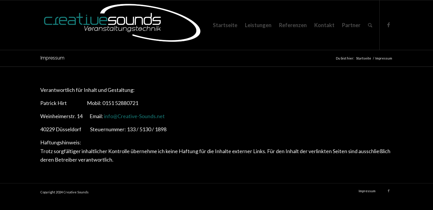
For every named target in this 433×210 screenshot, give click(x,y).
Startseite (363, 58)
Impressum (52, 58)
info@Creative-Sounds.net (134, 116)
